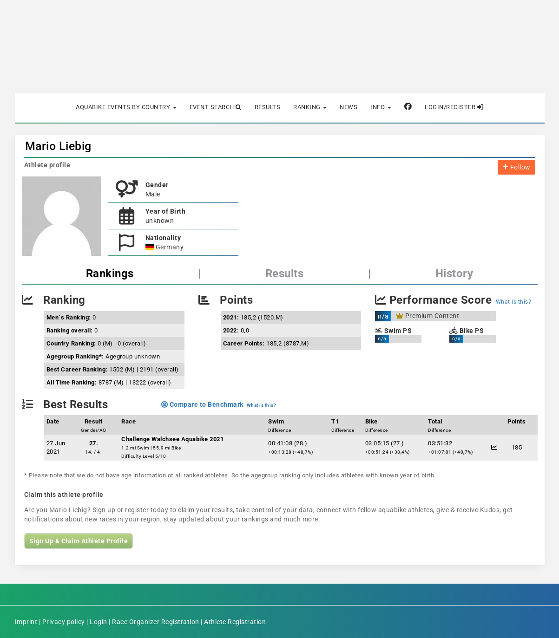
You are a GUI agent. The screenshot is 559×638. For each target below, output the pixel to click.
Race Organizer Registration (155, 621)
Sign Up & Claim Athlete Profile (78, 541)
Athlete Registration (235, 621)
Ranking (310, 107)
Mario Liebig (58, 146)
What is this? (514, 302)
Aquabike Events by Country (126, 107)
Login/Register (454, 107)
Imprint (26, 621)
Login (98, 621)
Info (380, 107)
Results (268, 107)
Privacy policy (63, 621)
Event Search (216, 107)
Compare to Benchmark (202, 404)
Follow (516, 167)
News (348, 107)
